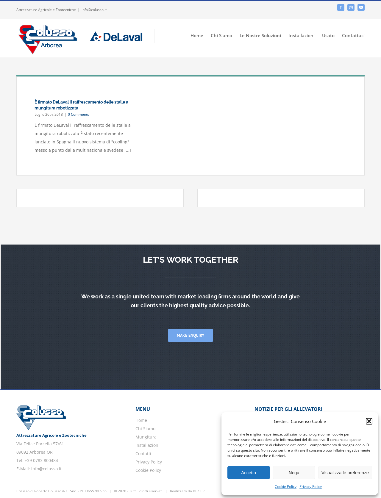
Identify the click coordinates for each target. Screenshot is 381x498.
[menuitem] (200, 35)
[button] (369, 421)
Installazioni (147, 445)
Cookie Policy (285, 486)
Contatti (143, 453)
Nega (294, 472)
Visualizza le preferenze (345, 472)
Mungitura (146, 437)
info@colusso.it (94, 9)
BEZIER (198, 491)
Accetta (248, 472)
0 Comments (78, 114)
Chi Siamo (145, 428)
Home (141, 420)
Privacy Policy (310, 486)
